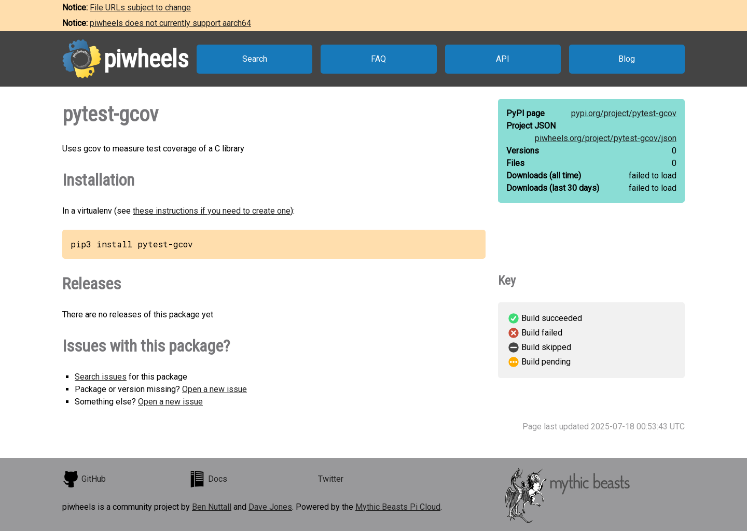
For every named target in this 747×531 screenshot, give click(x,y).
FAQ (378, 59)
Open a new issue (214, 389)
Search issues (101, 377)
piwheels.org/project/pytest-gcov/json (605, 138)
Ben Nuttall (211, 507)
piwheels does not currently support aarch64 (170, 23)
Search (254, 59)
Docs (208, 479)
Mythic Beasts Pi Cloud (397, 507)
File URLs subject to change (140, 7)
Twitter (330, 479)
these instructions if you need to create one (211, 211)
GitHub (84, 479)
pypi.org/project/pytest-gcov (623, 113)
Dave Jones (270, 507)
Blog (626, 59)
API (502, 59)
